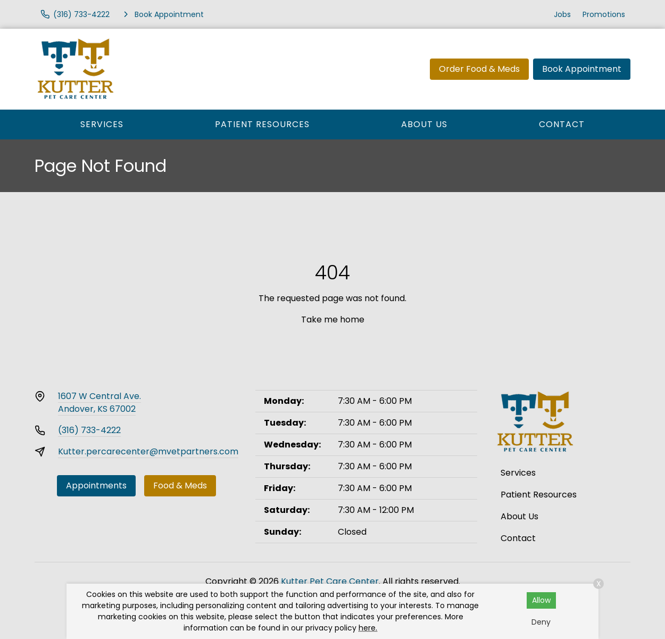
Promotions (604, 14)
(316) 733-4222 (89, 430)
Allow (541, 600)
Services (101, 124)
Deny (541, 622)
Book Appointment (581, 69)
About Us (424, 124)
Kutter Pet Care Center (330, 581)
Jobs (562, 14)
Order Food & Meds (479, 69)
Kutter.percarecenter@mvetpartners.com (148, 451)
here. (368, 628)
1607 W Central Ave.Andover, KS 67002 (99, 402)
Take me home (332, 319)
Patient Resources (262, 124)
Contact (562, 124)
